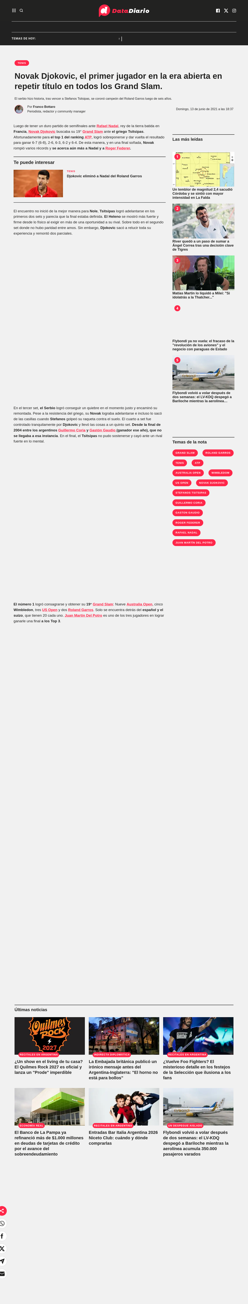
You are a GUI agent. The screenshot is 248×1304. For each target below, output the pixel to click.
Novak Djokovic (41, 131)
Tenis (180, 462)
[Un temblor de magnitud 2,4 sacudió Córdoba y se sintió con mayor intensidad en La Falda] (203, 169)
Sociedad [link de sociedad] (57, 1259)
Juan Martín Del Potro (83, 615)
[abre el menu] (14, 10)
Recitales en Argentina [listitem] (92, 39)
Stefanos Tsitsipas (191, 492)
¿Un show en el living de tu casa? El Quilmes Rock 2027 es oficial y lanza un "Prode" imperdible (49, 1067)
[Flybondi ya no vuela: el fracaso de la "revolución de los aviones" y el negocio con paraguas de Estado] (203, 320)
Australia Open (139, 604)
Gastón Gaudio (103, 430)
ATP (88, 137)
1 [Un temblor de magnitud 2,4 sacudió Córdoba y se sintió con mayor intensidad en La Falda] (177, 156)
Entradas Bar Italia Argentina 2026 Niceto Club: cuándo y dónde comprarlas (123, 1138)
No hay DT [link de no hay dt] (58, 1278)
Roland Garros (80, 610)
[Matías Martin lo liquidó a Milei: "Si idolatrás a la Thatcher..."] (203, 272)
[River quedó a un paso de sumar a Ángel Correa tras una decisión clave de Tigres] (203, 221)
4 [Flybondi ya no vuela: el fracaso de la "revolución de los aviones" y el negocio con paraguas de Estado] (177, 308)
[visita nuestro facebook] (218, 11)
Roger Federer (117, 148)
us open (182, 482)
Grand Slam (93, 131)
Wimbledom (220, 472)
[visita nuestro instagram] (234, 11)
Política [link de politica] (56, 1250)
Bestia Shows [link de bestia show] (60, 1268)
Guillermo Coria (71, 430)
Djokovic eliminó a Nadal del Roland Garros (104, 176)
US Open (49, 610)
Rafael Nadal (107, 126)
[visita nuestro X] (226, 11)
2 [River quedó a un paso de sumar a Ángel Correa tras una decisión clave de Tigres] (177, 208)
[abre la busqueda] (21, 10)
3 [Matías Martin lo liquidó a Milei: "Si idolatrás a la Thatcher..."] (177, 260)
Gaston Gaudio (188, 512)
